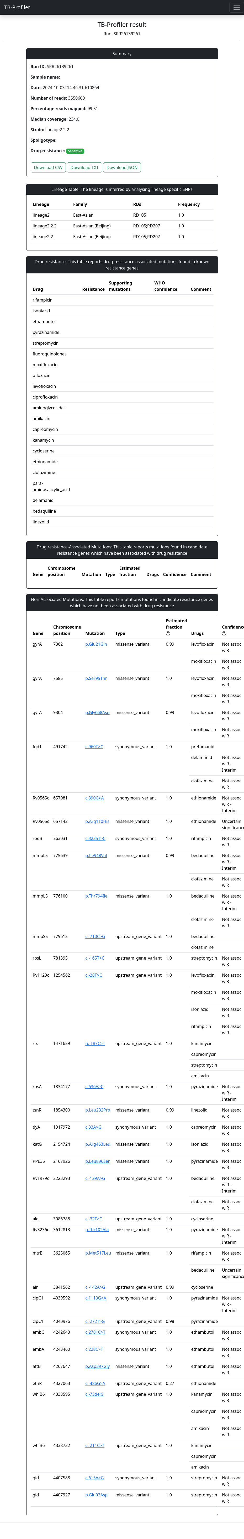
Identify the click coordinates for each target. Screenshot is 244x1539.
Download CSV (48, 167)
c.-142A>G (95, 1287)
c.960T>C (94, 747)
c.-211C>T (94, 1445)
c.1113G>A (95, 1298)
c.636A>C (94, 1086)
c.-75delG (94, 1394)
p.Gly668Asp (97, 712)
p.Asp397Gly (97, 1366)
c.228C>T (94, 1349)
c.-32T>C (93, 1219)
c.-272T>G (95, 1321)
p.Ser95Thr (96, 678)
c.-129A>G (95, 1178)
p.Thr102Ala (97, 1229)
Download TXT (84, 167)
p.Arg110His (97, 821)
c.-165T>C (94, 958)
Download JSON (122, 167)
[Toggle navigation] (236, 7)
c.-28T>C (93, 975)
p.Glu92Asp (96, 1495)
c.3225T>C (95, 838)
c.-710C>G (95, 936)
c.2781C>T (95, 1332)
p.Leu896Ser (97, 1161)
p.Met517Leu (98, 1253)
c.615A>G (94, 1478)
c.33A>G (93, 1127)
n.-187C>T (95, 1043)
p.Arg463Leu (97, 1144)
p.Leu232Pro (97, 1110)
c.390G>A (94, 798)
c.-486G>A (95, 1383)
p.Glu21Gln (96, 644)
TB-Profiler (17, 7)
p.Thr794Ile (96, 896)
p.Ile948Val (96, 855)
